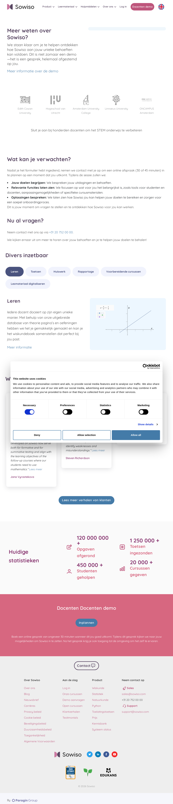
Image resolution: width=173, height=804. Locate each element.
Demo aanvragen (74, 696)
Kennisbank (99, 720)
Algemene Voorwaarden (39, 737)
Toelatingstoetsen (103, 708)
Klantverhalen (71, 708)
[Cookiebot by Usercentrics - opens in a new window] (145, 366)
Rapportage (86, 271)
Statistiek (97, 690)
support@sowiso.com (135, 708)
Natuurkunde (100, 696)
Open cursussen (72, 702)
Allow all (136, 435)
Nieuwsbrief (31, 696)
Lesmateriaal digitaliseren (28, 283)
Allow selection (86, 435)
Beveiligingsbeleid (35, 720)
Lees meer (35, 469)
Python (96, 702)
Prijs (94, 714)
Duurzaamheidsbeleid (38, 726)
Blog (27, 690)
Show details (146, 424)
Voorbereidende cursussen (123, 271)
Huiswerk (59, 271)
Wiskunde (98, 684)
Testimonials (70, 714)
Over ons (29, 684)
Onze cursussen (72, 690)
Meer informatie (19, 347)
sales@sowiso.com (134, 690)
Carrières (29, 702)
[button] (48, 6)
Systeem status (101, 726)
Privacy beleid (32, 708)
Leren (14, 271)
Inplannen (86, 621)
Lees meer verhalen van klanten (86, 500)
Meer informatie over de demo (32, 71)
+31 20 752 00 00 (61, 232)
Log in (66, 684)
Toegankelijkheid (34, 731)
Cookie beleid (32, 714)
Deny (37, 435)
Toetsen (36, 271)
